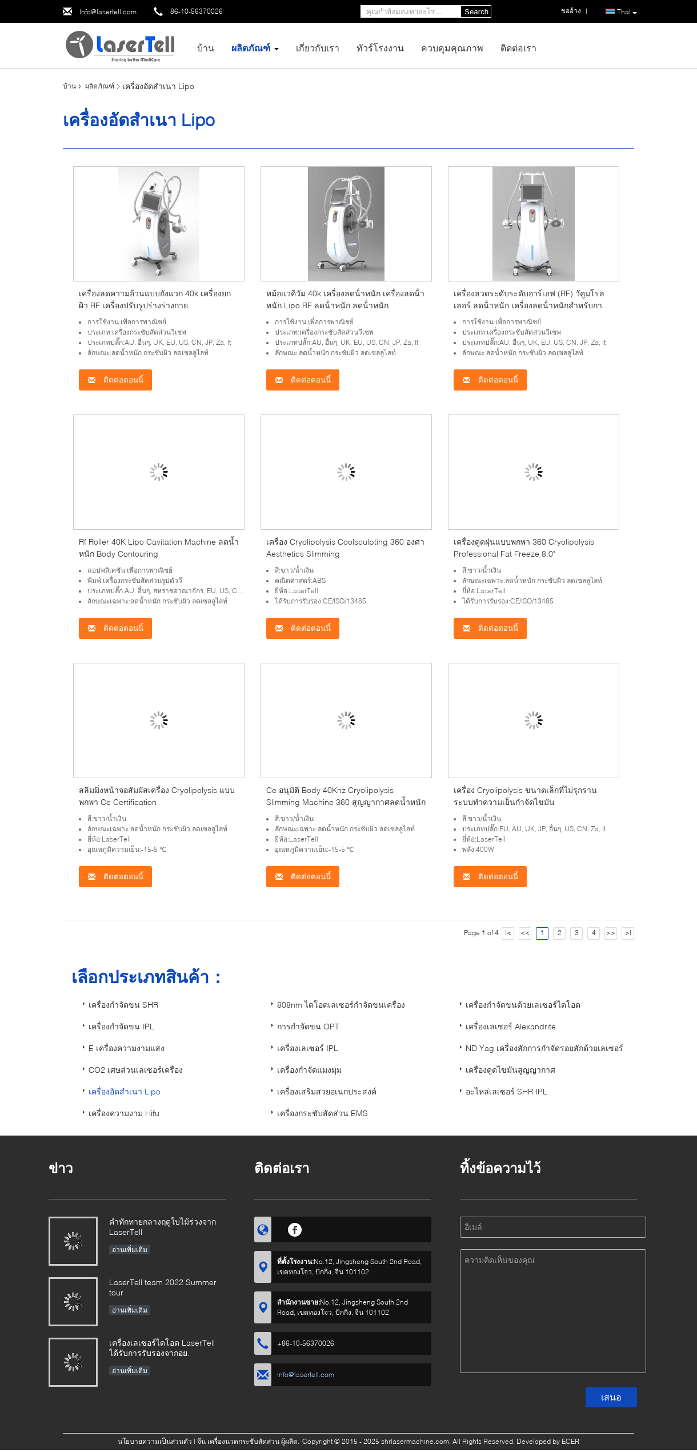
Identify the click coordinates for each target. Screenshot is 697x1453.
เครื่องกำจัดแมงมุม (309, 1069)
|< (508, 932)
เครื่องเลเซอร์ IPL (307, 1048)
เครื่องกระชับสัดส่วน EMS (322, 1113)
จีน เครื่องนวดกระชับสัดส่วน (238, 1441)
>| (628, 932)
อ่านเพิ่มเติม (129, 1249)
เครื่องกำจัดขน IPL (121, 1026)
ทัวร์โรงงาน (380, 47)
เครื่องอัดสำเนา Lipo (125, 1091)
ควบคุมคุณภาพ (452, 47)
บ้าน (205, 47)
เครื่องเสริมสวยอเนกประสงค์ (326, 1091)
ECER (570, 1441)
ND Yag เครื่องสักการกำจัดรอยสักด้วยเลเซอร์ (544, 1048)
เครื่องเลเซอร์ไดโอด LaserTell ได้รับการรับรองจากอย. (162, 1348)
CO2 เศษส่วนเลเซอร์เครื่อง (136, 1069)
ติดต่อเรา (518, 47)
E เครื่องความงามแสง (127, 1048)
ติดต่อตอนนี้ (115, 380)
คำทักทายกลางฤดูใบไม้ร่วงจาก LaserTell (162, 1227)
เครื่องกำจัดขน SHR (123, 1004)
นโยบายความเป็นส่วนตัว (155, 1441)
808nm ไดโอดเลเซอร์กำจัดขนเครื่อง (341, 1004)
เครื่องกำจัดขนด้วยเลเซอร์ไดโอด (523, 1004)
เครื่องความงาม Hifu (124, 1113)
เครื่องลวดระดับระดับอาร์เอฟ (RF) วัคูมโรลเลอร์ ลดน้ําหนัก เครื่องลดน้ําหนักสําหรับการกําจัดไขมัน (529, 305)
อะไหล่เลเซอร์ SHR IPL (506, 1091)
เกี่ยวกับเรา (317, 47)
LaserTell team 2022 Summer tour (163, 1287)
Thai (627, 12)
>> (610, 932)
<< (525, 932)
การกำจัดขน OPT (308, 1026)
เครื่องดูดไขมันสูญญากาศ (510, 1069)
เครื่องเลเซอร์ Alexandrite (511, 1026)
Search (476, 11)
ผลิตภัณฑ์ (250, 47)
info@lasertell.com (108, 11)
